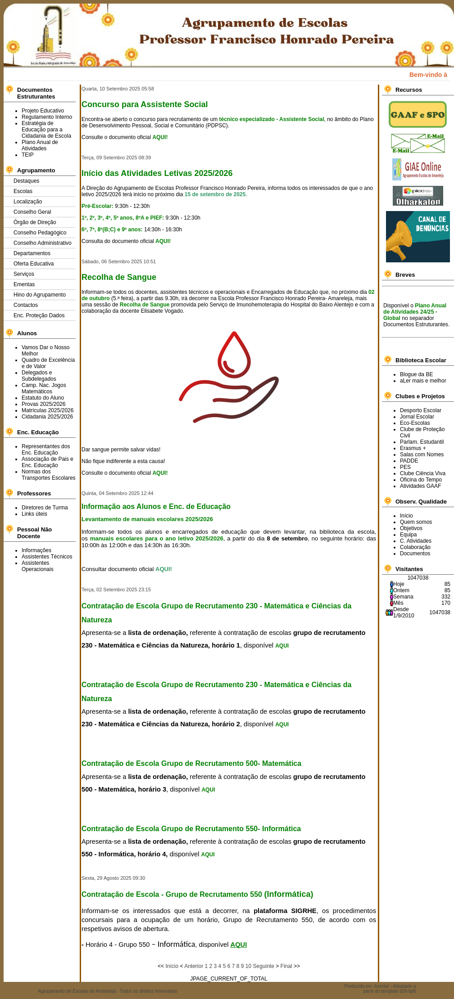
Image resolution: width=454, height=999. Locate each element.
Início (171, 966)
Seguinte (263, 966)
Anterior (193, 966)
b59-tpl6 (408, 991)
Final (286, 966)
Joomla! (381, 986)
